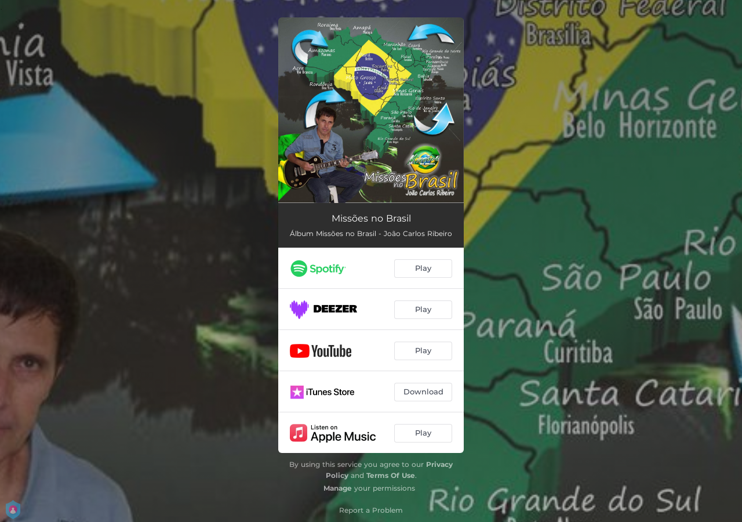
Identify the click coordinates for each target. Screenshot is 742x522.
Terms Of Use (390, 475)
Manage (337, 488)
